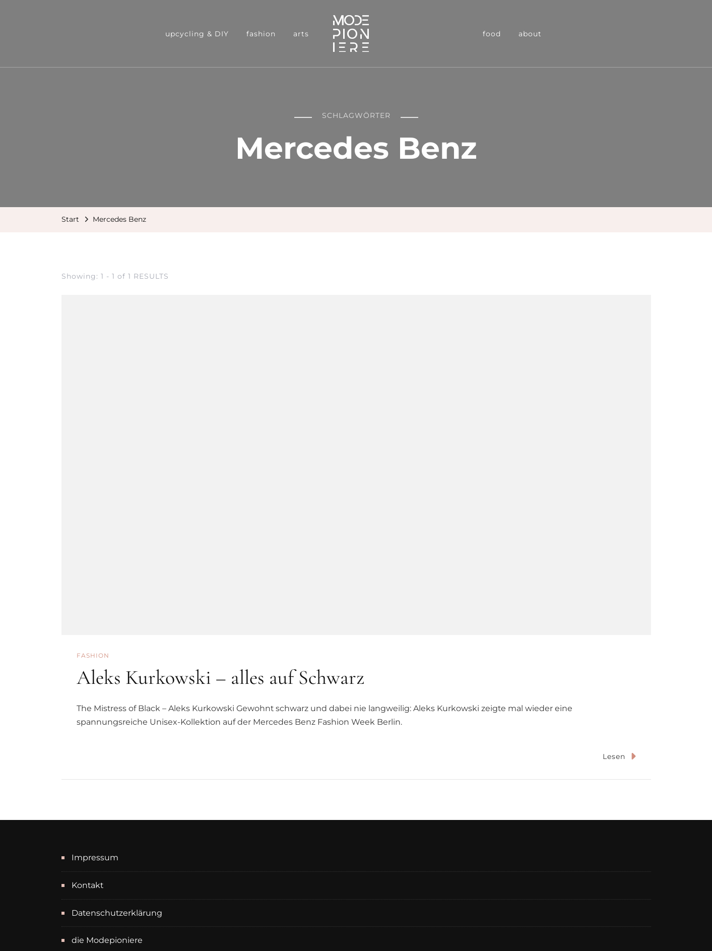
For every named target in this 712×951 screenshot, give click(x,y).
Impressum (95, 857)
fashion (261, 33)
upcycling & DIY (197, 33)
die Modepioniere (107, 940)
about (530, 33)
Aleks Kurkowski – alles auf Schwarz (220, 677)
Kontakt (87, 885)
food (492, 33)
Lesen (619, 756)
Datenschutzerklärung (117, 913)
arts (301, 33)
